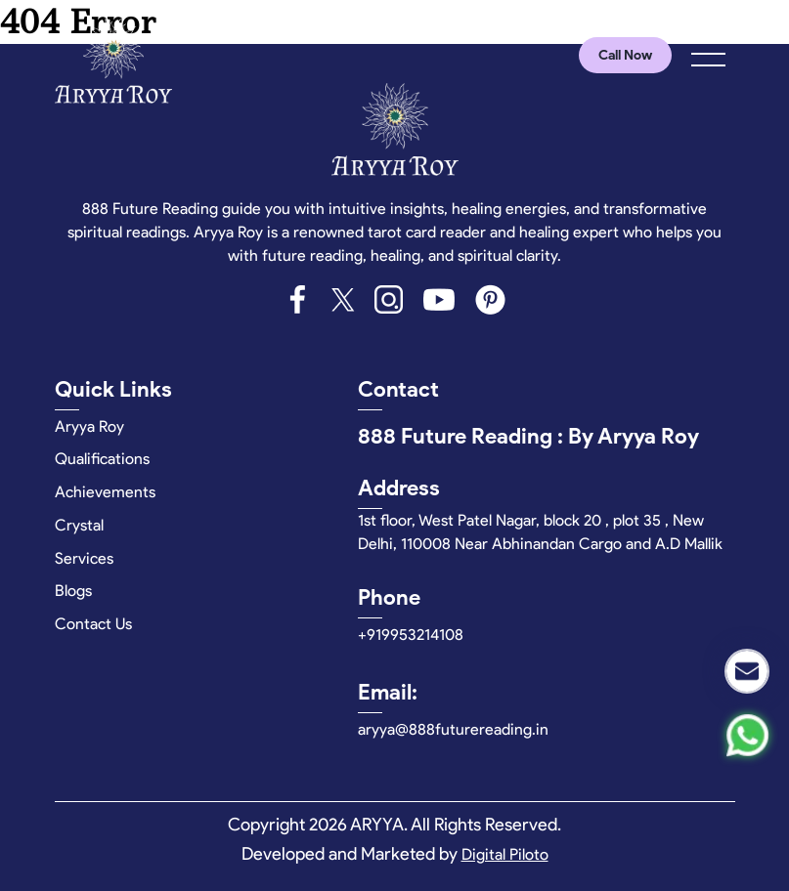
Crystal (79, 525)
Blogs (73, 590)
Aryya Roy (89, 426)
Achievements (105, 492)
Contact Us (93, 624)
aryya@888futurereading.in (453, 729)
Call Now (625, 55)
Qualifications (102, 458)
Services (84, 558)
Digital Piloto (504, 854)
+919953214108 (410, 634)
